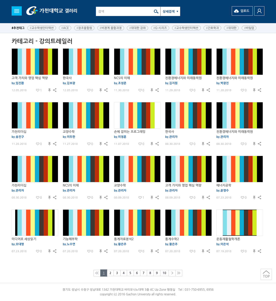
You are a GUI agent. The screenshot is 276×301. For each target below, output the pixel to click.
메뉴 (17, 11)
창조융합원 (84, 27)
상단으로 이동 (266, 274)
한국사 (67, 78)
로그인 (259, 11)
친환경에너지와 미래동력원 (183, 78)
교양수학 (69, 131)
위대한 (231, 27)
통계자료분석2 (124, 239)
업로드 (244, 10)
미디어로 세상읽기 (24, 239)
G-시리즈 (160, 27)
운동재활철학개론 (228, 239)
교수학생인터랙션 (42, 27)
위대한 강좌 (137, 27)
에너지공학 (223, 185)
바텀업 (249, 27)
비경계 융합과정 (111, 27)
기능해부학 (70, 239)
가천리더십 (19, 131)
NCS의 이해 (122, 78)
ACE (65, 27)
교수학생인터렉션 (186, 27)
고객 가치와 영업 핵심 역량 (30, 78)
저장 (49, 90)
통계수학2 (172, 239)
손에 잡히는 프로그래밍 (129, 131)
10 (164, 273)
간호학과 (212, 27)
